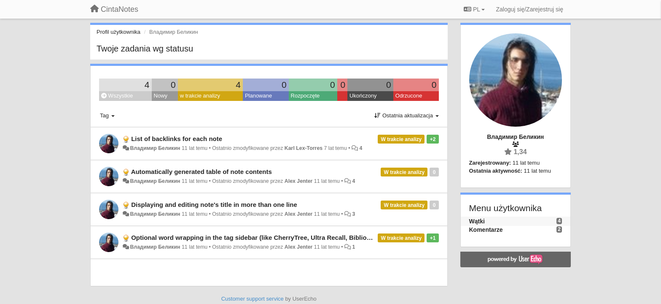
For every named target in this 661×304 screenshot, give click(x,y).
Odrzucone (408, 95)
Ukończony (362, 95)
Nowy (161, 95)
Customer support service (252, 299)
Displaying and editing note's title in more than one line (214, 204)
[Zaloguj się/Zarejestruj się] (529, 9)
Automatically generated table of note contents (201, 171)
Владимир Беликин (155, 148)
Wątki (477, 221)
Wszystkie (117, 95)
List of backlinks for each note (176, 138)
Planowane (258, 95)
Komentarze (486, 229)
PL (474, 9)
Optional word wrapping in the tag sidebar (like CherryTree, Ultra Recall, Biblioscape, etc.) (266, 237)
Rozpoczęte (305, 95)
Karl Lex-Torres (303, 148)
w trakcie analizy (200, 95)
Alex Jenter (299, 181)
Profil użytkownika (118, 32)
